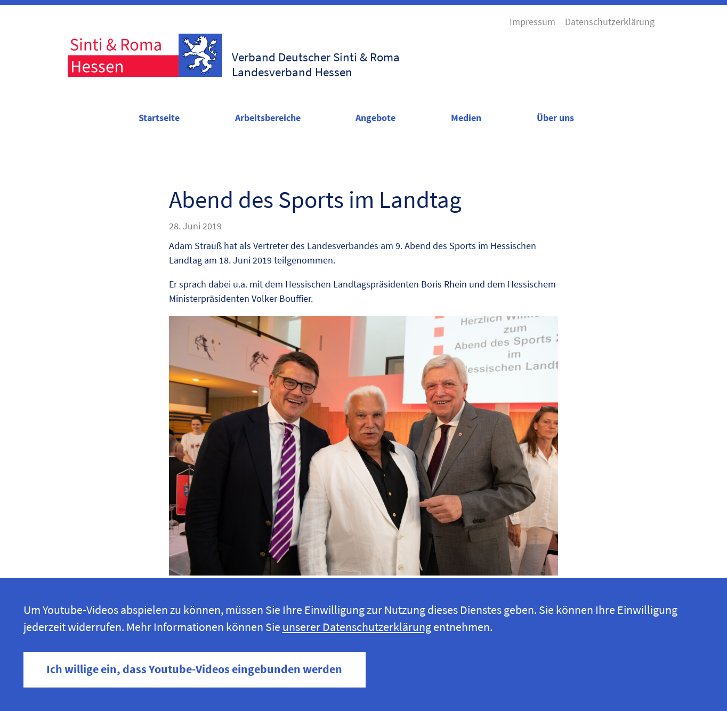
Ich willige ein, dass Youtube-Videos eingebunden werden (194, 669)
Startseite (159, 117)
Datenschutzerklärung (610, 21)
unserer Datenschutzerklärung (356, 627)
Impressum (532, 21)
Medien (466, 117)
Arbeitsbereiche (268, 117)
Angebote (375, 117)
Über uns (555, 117)
